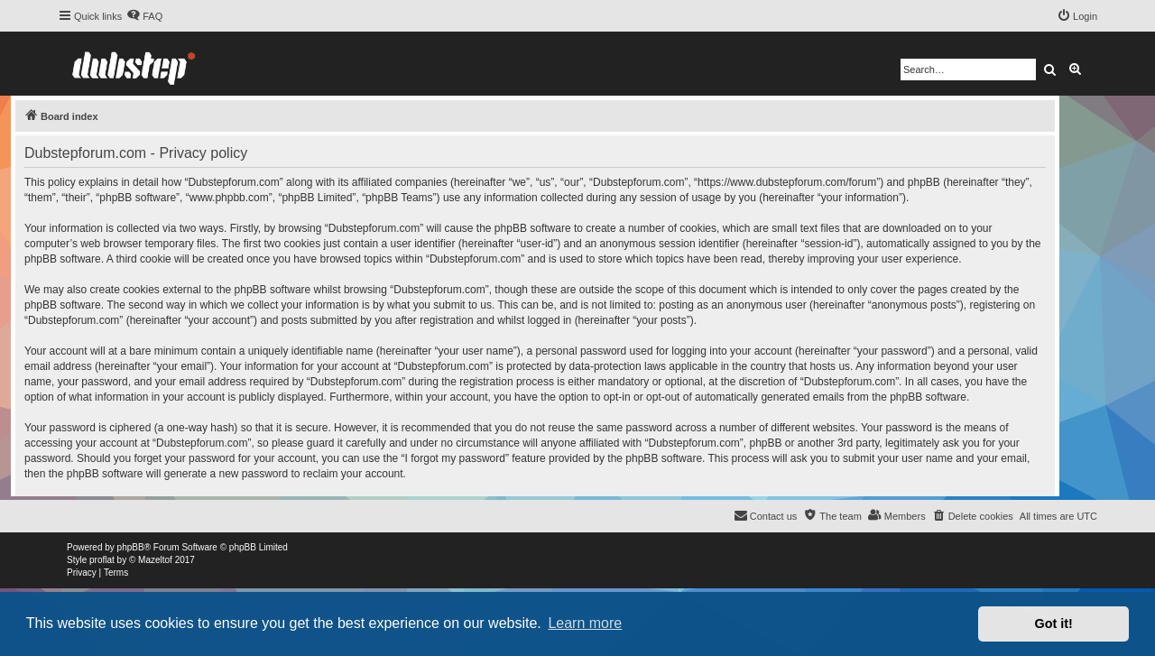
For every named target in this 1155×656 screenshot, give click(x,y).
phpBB (130, 547)
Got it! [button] (1054, 623)
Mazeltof (155, 560)
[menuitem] (144, 16)
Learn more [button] (585, 623)
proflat (102, 560)
